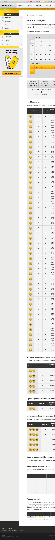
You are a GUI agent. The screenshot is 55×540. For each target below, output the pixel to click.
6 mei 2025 (40, 514)
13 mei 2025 (45, 514)
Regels (7, 28)
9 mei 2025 (42, 514)
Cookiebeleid (14, 530)
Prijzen (7, 24)
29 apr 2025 (35, 514)
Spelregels (8, 21)
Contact (4, 528)
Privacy (9, 530)
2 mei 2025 (38, 514)
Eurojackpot (8, 36)
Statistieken (8, 17)
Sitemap (10, 528)
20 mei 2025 (49, 514)
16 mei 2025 (47, 514)
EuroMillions (8, 40)
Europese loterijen (10, 44)
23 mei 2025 (52, 514)
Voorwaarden (21, 530)
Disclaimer (4, 530)
